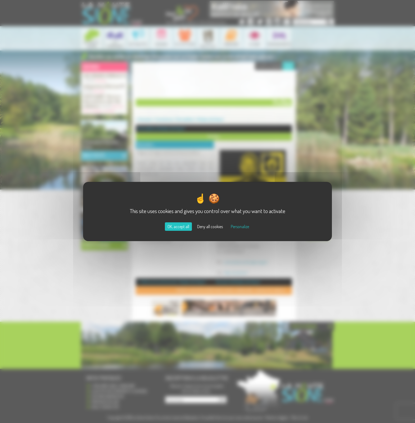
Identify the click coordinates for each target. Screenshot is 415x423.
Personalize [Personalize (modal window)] (240, 226)
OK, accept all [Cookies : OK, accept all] (178, 226)
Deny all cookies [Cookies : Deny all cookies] (210, 226)
